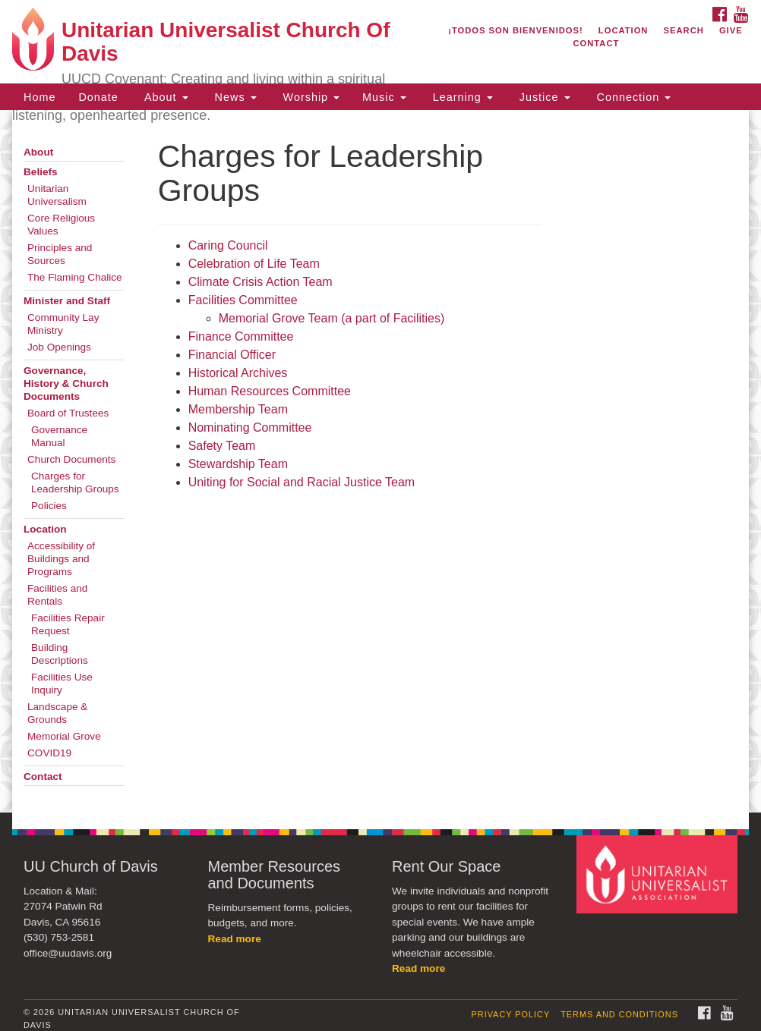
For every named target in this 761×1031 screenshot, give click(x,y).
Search (684, 30)
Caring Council (229, 245)
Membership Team (238, 409)
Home (39, 97)
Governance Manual (59, 436)
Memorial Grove (64, 736)
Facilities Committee (243, 300)
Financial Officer (232, 354)
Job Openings (59, 347)
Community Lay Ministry (63, 324)
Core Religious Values (61, 224)
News (234, 97)
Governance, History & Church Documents (66, 383)
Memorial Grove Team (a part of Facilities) (332, 318)
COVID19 (49, 753)
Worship (309, 97)
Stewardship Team (238, 463)
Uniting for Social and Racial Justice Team (301, 482)
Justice (543, 97)
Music (384, 97)
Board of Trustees (68, 413)
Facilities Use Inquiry (62, 683)
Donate (98, 97)
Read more (234, 939)
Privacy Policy (511, 1014)
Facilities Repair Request (68, 624)
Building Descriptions (59, 654)
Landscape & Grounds (57, 713)
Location (623, 30)
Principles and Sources (59, 254)
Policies (49, 505)
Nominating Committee (250, 427)
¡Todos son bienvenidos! (515, 30)
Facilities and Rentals (57, 595)
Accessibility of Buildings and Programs (61, 558)
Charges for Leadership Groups (75, 482)
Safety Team (222, 445)
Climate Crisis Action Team (260, 281)
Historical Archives (238, 372)
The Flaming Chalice (74, 277)
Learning (461, 97)
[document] (380, 461)
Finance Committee (241, 336)
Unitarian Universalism (57, 195)
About (164, 97)
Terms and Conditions (619, 1014)
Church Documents (71, 459)
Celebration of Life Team (254, 263)
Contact (596, 43)
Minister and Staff (67, 300)
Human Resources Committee (269, 391)
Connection (632, 97)
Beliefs (41, 172)
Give (731, 30)
